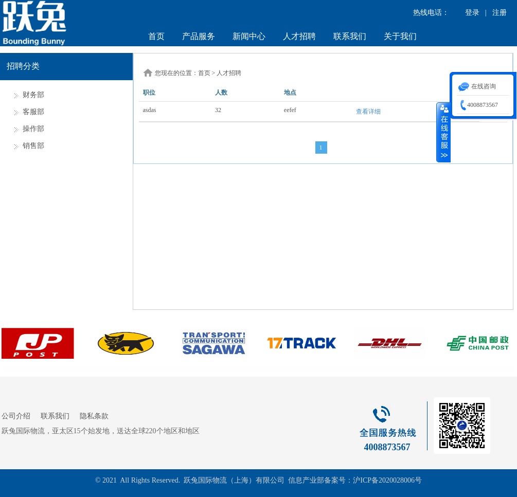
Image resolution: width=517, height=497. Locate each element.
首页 (156, 36)
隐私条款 (94, 416)
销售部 (33, 146)
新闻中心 (249, 36)
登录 (472, 12)
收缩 (443, 132)
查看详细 (368, 111)
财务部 (33, 95)
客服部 (33, 112)
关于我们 (400, 36)
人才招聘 (299, 36)
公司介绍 (16, 416)
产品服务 (198, 36)
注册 (499, 12)
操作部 (33, 129)
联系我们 (349, 36)
